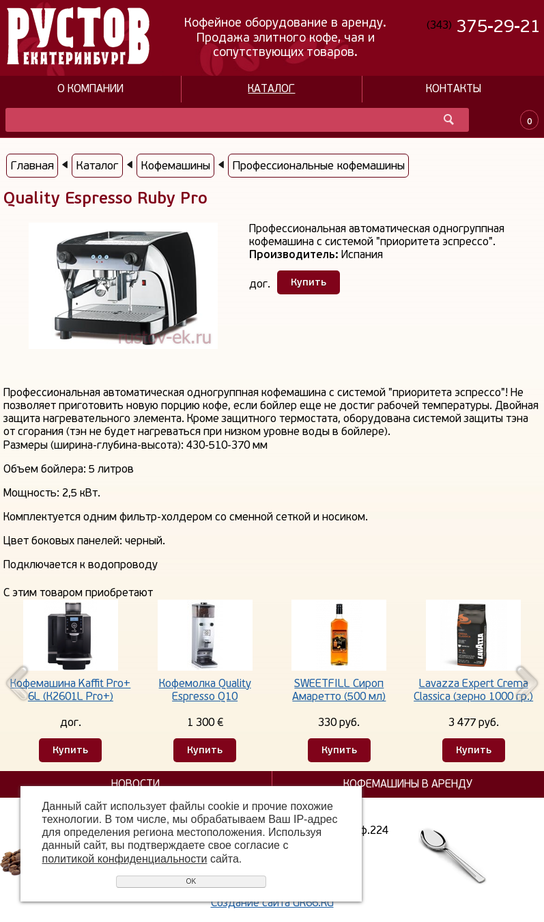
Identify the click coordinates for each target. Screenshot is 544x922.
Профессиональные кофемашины (318, 165)
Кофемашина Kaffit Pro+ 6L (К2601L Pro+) (70, 690)
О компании (90, 89)
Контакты (453, 89)
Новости (135, 784)
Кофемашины (175, 165)
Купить (308, 282)
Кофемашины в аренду (407, 784)
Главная (32, 165)
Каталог (271, 89)
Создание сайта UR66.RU (272, 903)
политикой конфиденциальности (124, 859)
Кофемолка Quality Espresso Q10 (205, 690)
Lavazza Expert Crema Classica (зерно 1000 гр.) (473, 690)
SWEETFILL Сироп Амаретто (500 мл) (339, 690)
